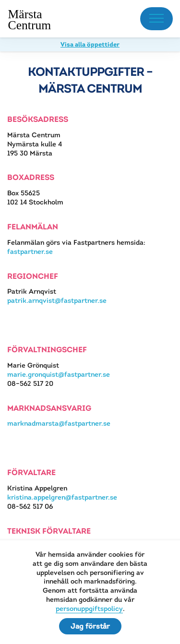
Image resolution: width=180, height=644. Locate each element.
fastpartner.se (30, 251)
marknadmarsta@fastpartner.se (58, 423)
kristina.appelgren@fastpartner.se (62, 497)
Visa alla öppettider (90, 44)
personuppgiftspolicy (89, 608)
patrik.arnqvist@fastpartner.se (57, 300)
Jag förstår (90, 626)
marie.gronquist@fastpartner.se (58, 374)
